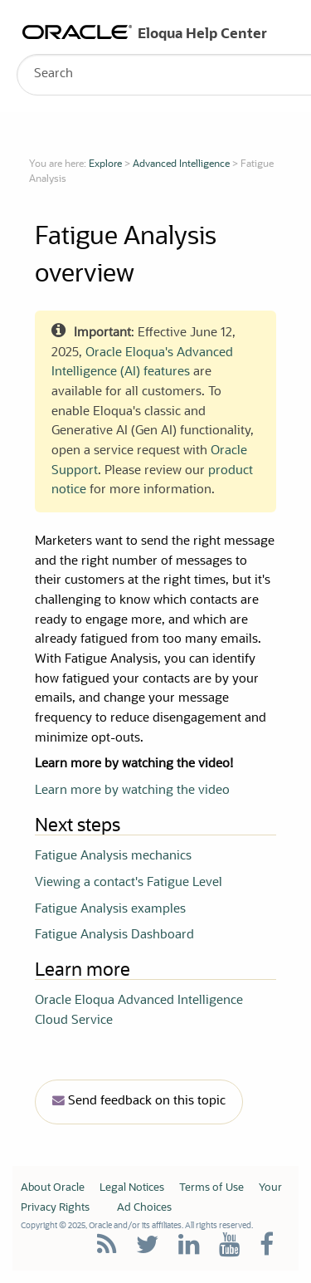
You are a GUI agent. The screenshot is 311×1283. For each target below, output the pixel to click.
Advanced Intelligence (181, 164)
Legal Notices (132, 1188)
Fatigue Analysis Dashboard (114, 935)
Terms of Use (211, 1188)
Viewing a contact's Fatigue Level (128, 883)
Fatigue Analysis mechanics (113, 856)
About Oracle (53, 1188)
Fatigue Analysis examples (110, 909)
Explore (105, 164)
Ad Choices (144, 1207)
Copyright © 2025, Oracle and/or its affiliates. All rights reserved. (137, 1226)
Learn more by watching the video (132, 791)
